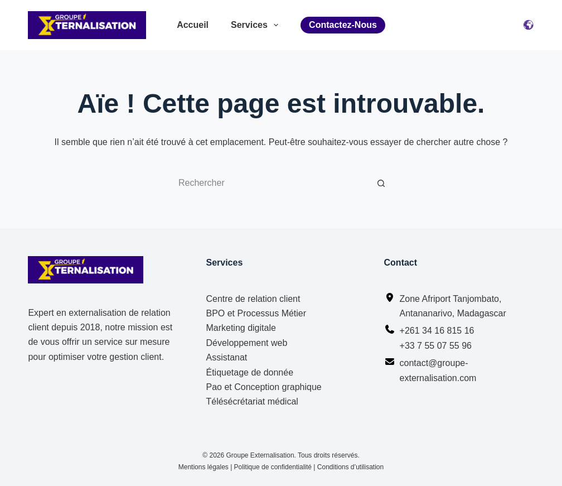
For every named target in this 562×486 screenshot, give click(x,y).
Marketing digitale (240, 328)
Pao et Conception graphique (263, 387)
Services (254, 25)
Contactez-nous (343, 25)
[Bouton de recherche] (381, 183)
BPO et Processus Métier (256, 313)
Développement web (246, 343)
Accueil (193, 25)
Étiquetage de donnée (249, 372)
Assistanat (226, 357)
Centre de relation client (253, 299)
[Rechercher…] (269, 183)
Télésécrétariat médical (252, 401)
